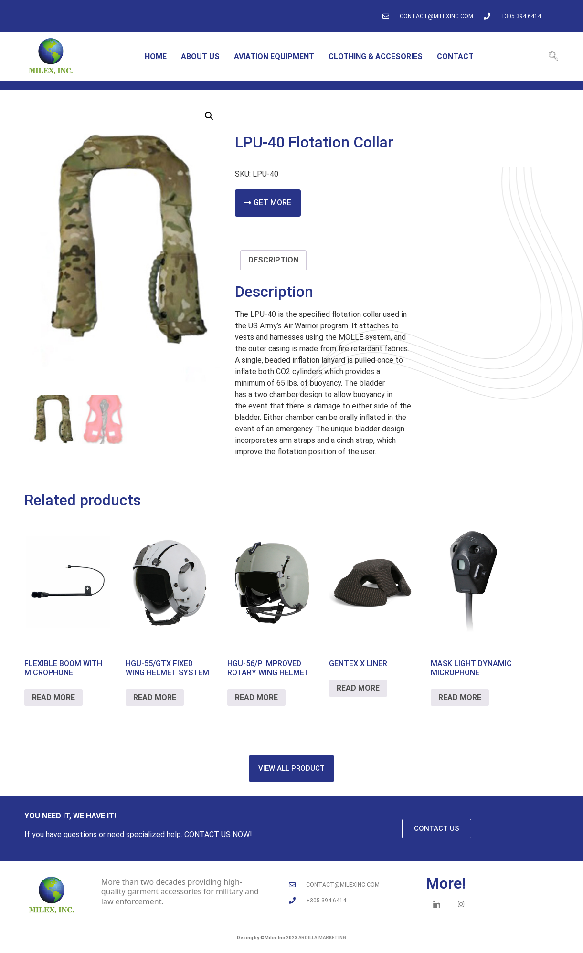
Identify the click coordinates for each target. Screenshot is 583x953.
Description (273, 259)
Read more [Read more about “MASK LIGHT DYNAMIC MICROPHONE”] (459, 697)
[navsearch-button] (553, 56)
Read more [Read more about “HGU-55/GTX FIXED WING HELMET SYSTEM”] (154, 697)
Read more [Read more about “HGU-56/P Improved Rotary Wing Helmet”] (256, 697)
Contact (455, 56)
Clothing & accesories (376, 56)
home (156, 56)
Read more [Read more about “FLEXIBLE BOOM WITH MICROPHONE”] (53, 697)
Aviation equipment (274, 56)
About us (200, 56)
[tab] (273, 260)
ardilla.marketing (322, 937)
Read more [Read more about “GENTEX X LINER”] (358, 687)
